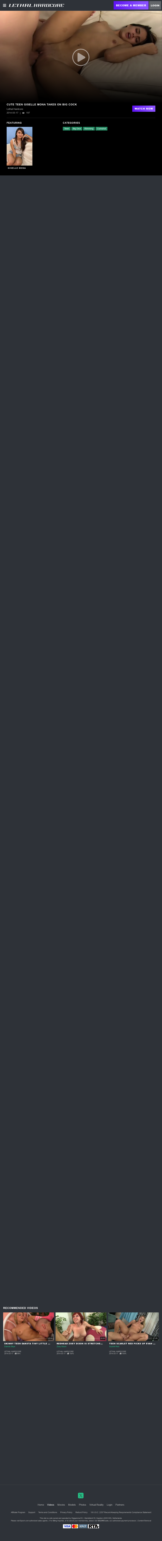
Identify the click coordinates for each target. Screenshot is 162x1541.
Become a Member (131, 5)
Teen (66, 128)
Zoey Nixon (61, 1346)
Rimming (88, 128)
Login (155, 5)
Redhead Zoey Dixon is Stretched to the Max (87, 1343)
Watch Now (144, 108)
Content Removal (144, 1521)
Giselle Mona (17, 168)
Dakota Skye (9, 1346)
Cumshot (101, 128)
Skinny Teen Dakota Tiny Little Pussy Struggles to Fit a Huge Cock (51, 1343)
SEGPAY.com (103, 1521)
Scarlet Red (114, 1346)
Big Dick (77, 128)
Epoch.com (24, 1521)
